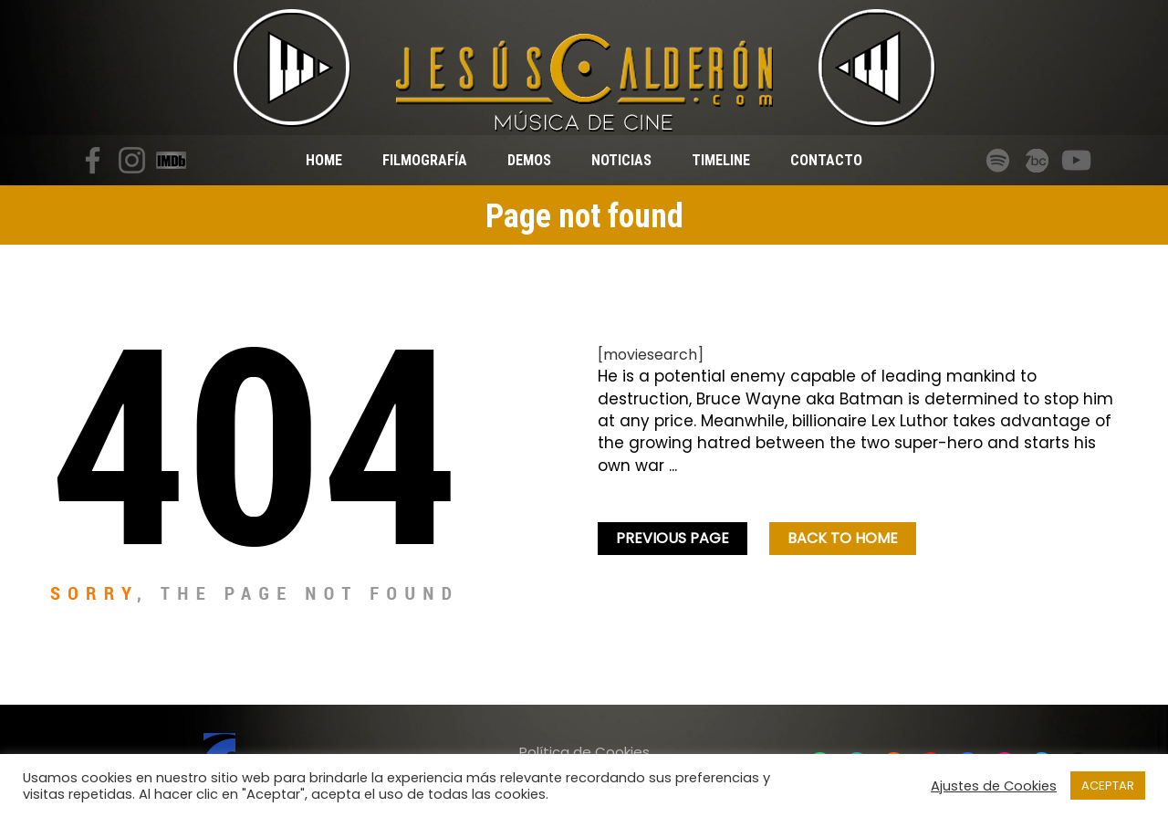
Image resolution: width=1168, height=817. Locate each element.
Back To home (842, 538)
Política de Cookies (584, 751)
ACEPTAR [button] (1107, 785)
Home (324, 160)
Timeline (721, 160)
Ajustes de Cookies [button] (994, 786)
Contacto (826, 160)
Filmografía (424, 160)
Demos (529, 160)
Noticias (621, 160)
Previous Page (672, 538)
